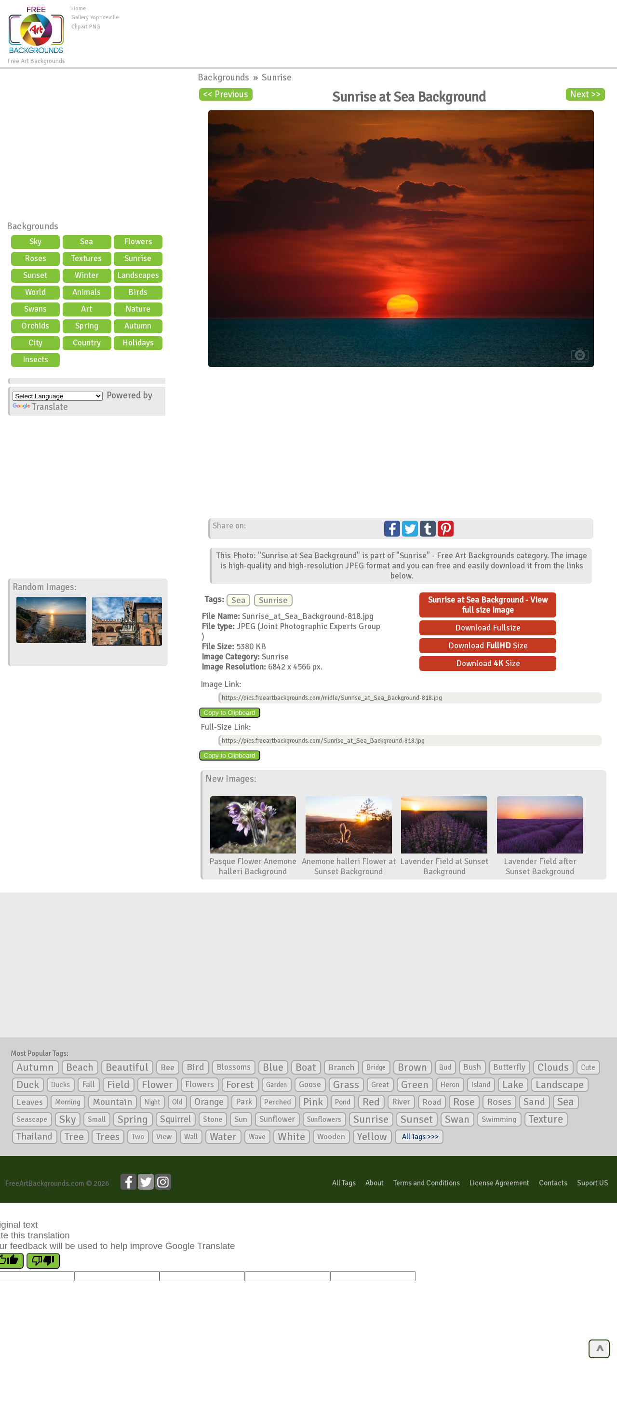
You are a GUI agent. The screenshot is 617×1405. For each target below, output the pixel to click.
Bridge (376, 1067)
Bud (445, 1067)
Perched (277, 1102)
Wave (257, 1136)
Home (78, 8)
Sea (86, 241)
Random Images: (45, 587)
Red (371, 1101)
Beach (80, 1067)
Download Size (488, 646)
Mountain (112, 1102)
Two (138, 1136)
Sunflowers (324, 1119)
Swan (457, 1119)
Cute (588, 1067)
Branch (341, 1067)
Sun (240, 1119)
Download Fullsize (488, 628)
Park (244, 1102)
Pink (313, 1101)
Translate (40, 407)
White (291, 1136)
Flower (157, 1084)
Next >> (585, 94)
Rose (464, 1101)
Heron (450, 1084)
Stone (212, 1119)
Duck (27, 1084)
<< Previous (225, 94)
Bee (167, 1067)
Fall (88, 1084)
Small (97, 1119)
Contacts (553, 1183)
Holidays (138, 343)
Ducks (60, 1084)
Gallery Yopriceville (95, 17)
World (35, 292)
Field (118, 1084)
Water (223, 1136)
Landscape (560, 1084)
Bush (472, 1067)
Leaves (29, 1102)
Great (380, 1084)
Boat (305, 1067)
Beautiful (127, 1067)
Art (86, 309)
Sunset (35, 275)
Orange (209, 1102)
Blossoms (233, 1067)
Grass (346, 1084)
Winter (87, 275)
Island (480, 1084)
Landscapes (138, 275)
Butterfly (509, 1067)
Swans (35, 309)
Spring (86, 326)
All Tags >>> (419, 1136)
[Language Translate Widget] (58, 396)
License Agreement (499, 1183)
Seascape (31, 1119)
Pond (342, 1102)
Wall (191, 1136)
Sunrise (137, 258)
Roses (35, 258)
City (35, 343)
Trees (108, 1136)
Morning (67, 1102)
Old (177, 1102)
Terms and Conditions (426, 1183)
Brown (412, 1067)
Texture (546, 1119)
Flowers (138, 241)
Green (415, 1084)
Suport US (592, 1183)
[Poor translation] (43, 1261)
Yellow (372, 1136)
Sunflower (277, 1119)
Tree (74, 1136)
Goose (310, 1084)
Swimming (499, 1119)
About (374, 1183)
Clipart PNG (85, 26)
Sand (534, 1102)
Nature (137, 309)
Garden (276, 1084)
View (164, 1137)
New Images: (230, 779)
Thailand (34, 1136)
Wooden (331, 1137)
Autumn (137, 326)
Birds (138, 292)
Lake (512, 1084)
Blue (273, 1067)
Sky (35, 241)
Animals (86, 292)
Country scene (87, 344)
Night (152, 1102)
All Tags (344, 1183)
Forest (240, 1084)
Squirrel (175, 1119)
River (401, 1102)
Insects (35, 360)
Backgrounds (32, 226)
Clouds (553, 1067)
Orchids (35, 326)
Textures (86, 258)
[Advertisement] (367, 26)
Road (431, 1102)
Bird (195, 1067)
